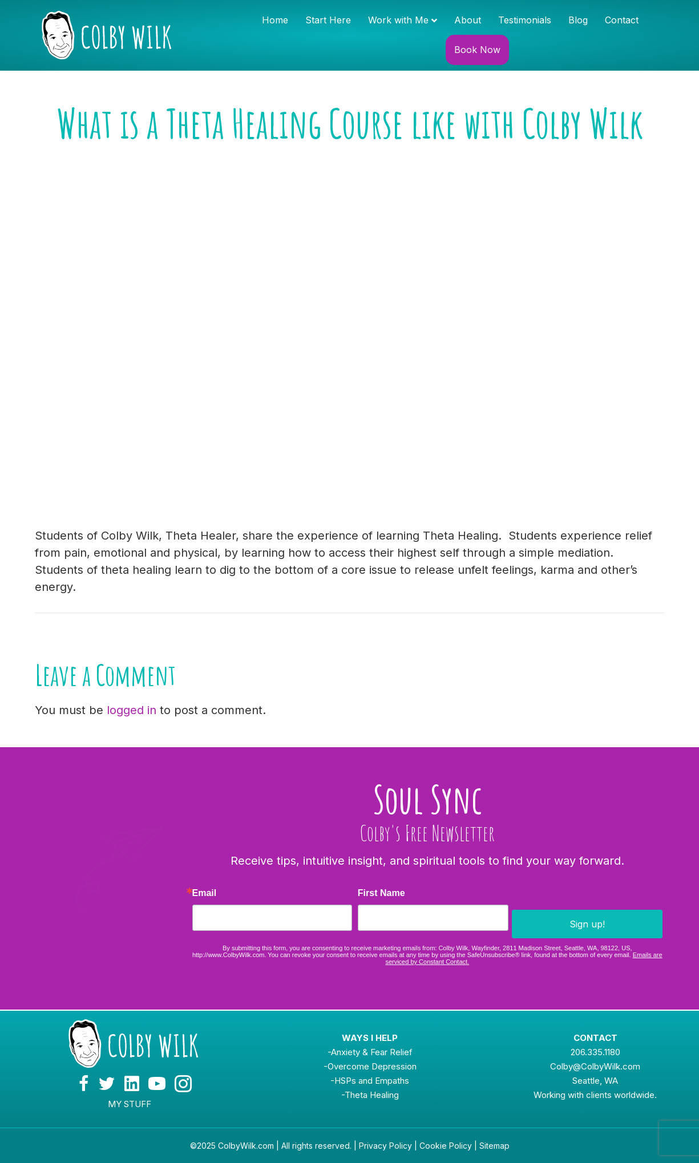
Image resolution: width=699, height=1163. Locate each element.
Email (204, 893)
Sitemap (494, 1145)
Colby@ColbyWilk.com (595, 1066)
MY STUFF (129, 1104)
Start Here (328, 20)
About (467, 20)
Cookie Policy (445, 1145)
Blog (578, 20)
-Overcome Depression (370, 1066)
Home (275, 20)
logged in (131, 710)
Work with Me (398, 20)
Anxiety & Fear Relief (372, 1052)
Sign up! (587, 924)
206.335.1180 (595, 1052)
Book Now (477, 49)
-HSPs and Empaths (369, 1080)
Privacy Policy (385, 1145)
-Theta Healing (370, 1094)
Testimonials (524, 20)
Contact (622, 20)
